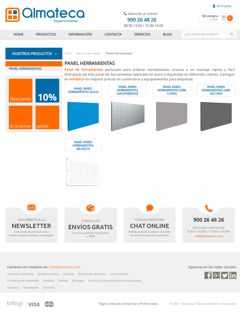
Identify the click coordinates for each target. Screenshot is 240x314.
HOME (18, 34)
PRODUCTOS (46, 34)
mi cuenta (222, 6)
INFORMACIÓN (80, 34)
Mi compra (210, 16)
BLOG (167, 34)
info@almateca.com (65, 267)
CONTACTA (113, 34)
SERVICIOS (142, 34)
